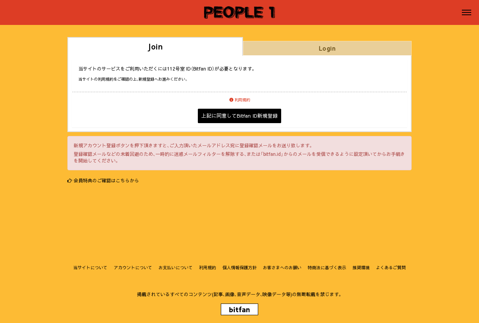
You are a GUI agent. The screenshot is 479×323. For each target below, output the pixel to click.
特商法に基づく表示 (327, 267)
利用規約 (239, 99)
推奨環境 (361, 267)
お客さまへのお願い (282, 267)
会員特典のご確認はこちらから (106, 180)
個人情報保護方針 (239, 267)
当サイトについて (90, 267)
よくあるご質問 (391, 267)
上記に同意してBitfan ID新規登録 (239, 115)
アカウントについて (133, 267)
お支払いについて (175, 267)
